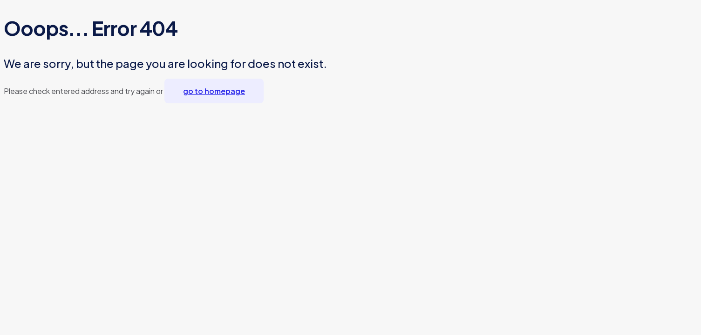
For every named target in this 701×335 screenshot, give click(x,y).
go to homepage (214, 91)
